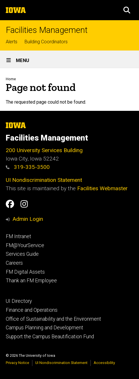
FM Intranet (18, 236)
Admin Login (27, 219)
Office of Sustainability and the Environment (53, 319)
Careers (14, 263)
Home (11, 79)
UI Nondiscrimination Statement (44, 180)
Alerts (11, 41)
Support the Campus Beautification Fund (50, 336)
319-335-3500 (28, 167)
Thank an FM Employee (31, 280)
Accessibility (104, 363)
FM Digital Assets (25, 272)
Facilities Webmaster (102, 188)
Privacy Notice (17, 363)
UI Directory (19, 301)
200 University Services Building (44, 150)
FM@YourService (25, 245)
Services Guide (22, 254)
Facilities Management (47, 30)
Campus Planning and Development (44, 328)
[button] (127, 10)
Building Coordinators (46, 41)
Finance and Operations (32, 310)
